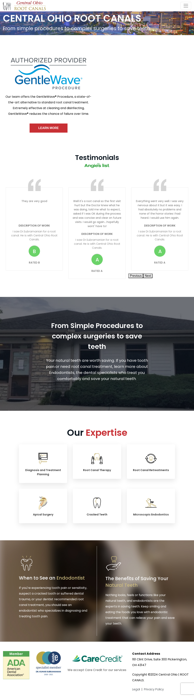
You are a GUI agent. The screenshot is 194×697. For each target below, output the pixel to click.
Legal (136, 689)
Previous (136, 275)
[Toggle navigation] (186, 5)
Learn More (48, 128)
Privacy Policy (154, 689)
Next (148, 275)
